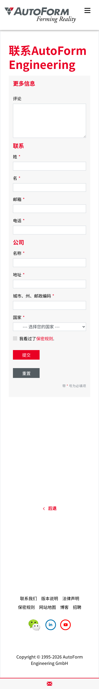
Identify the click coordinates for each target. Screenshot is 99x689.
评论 (17, 98)
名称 (19, 253)
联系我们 (28, 598)
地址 (19, 274)
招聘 (77, 607)
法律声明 (70, 598)
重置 (26, 373)
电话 (19, 220)
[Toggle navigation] (87, 9)
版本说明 (49, 598)
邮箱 (19, 199)
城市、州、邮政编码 (33, 296)
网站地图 (47, 607)
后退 (49, 508)
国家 (19, 317)
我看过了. (36, 338)
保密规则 (44, 338)
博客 (64, 607)
